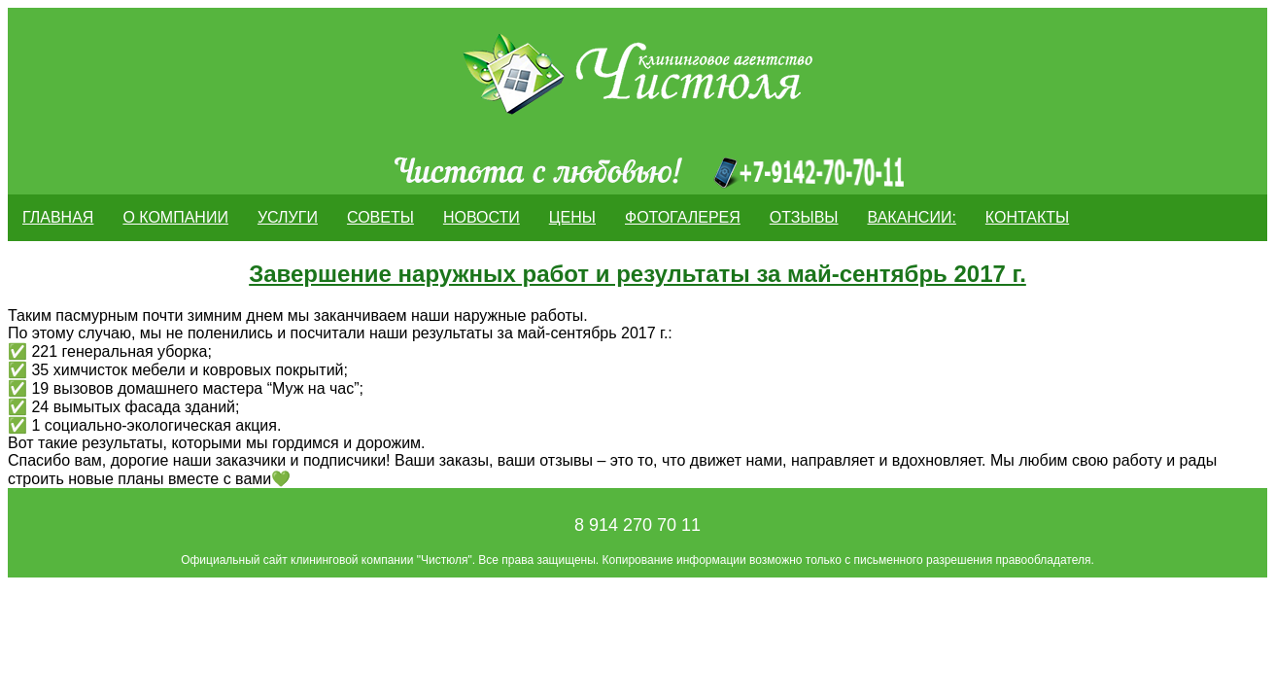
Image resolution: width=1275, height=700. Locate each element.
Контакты (1027, 217)
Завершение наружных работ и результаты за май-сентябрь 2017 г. (637, 274)
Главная (57, 217)
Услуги (288, 217)
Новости (481, 217)
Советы (380, 217)
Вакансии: (912, 217)
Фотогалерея (683, 217)
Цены (572, 217)
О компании (175, 217)
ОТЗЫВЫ (804, 217)
